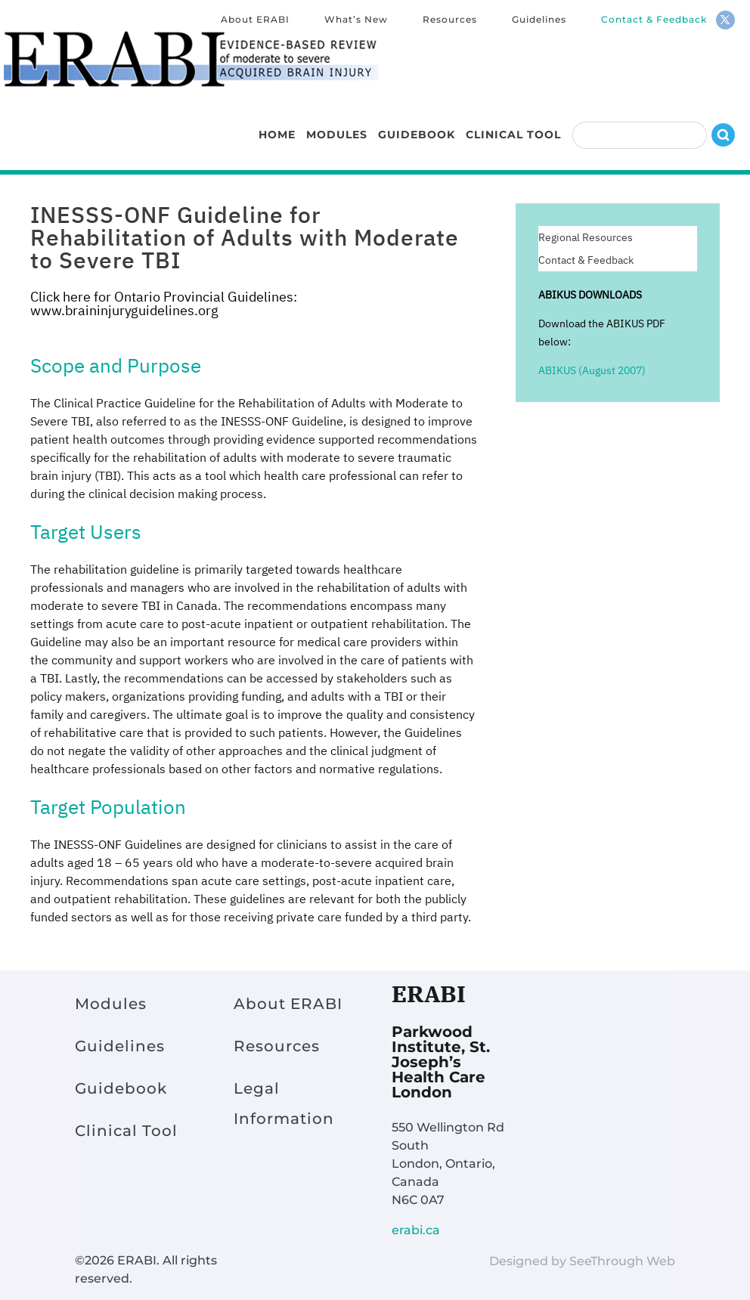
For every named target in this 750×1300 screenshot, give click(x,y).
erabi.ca (416, 1230)
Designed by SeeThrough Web (582, 1261)
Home (277, 124)
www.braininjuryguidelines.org (124, 310)
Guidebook (416, 124)
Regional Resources (585, 238)
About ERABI (255, 20)
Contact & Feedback (654, 20)
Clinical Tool (513, 124)
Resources (450, 20)
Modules (336, 124)
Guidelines (539, 20)
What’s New (356, 20)
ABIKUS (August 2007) (592, 370)
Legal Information (284, 1103)
